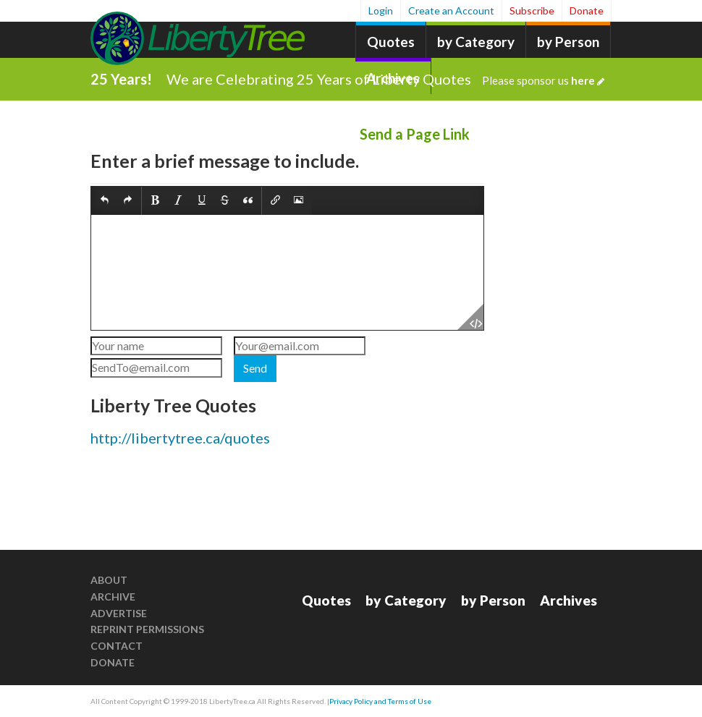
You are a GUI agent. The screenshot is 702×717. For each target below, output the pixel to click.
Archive (112, 596)
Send (255, 368)
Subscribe (531, 10)
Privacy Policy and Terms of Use (380, 701)
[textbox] (287, 272)
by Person (568, 41)
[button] (104, 201)
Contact (116, 646)
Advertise (118, 613)
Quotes (391, 41)
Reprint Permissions (147, 629)
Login (380, 10)
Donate (587, 10)
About (108, 580)
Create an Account (451, 10)
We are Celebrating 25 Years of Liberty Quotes (385, 79)
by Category (476, 41)
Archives (568, 600)
